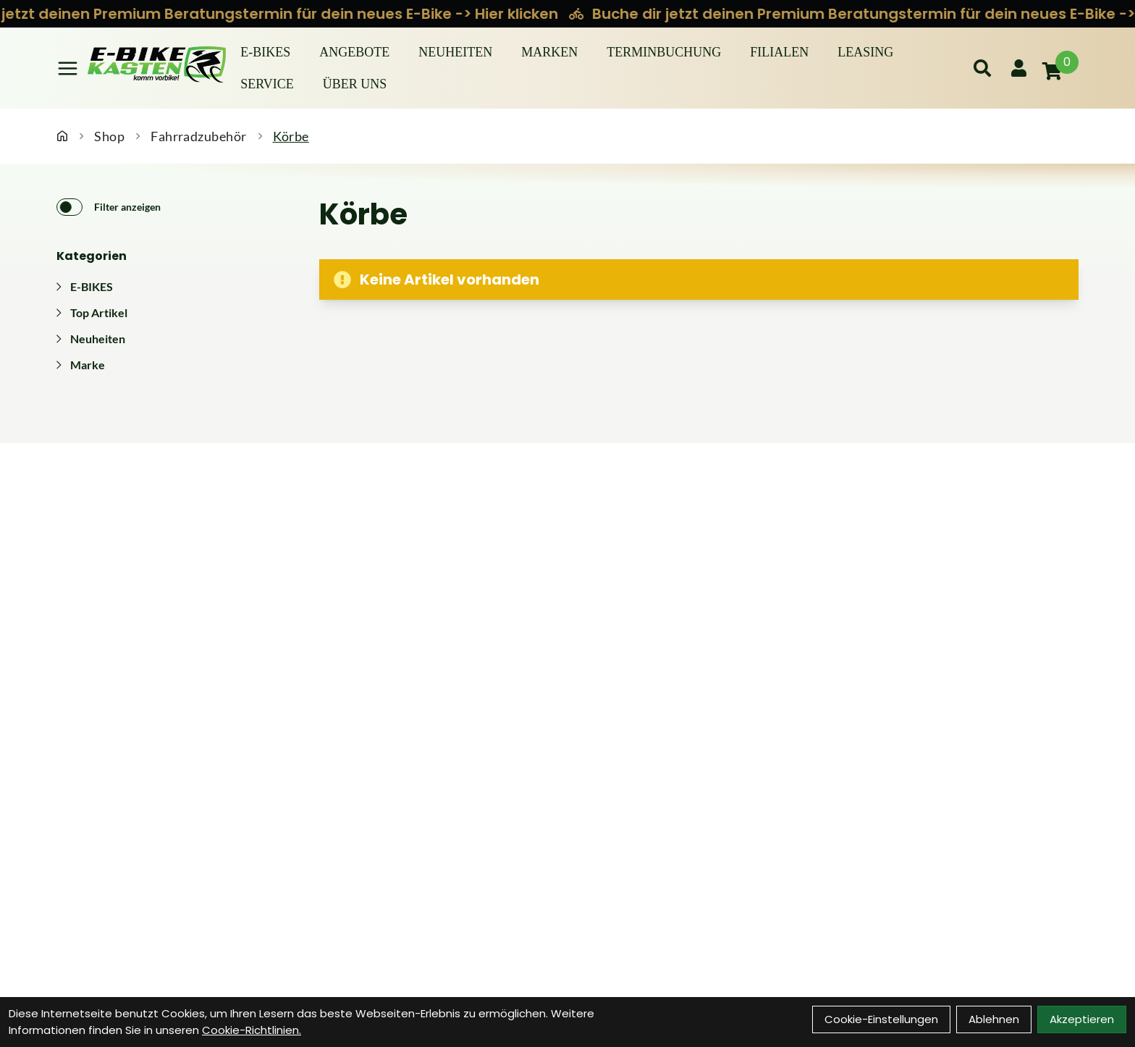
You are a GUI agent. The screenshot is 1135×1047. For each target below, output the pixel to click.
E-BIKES (265, 52)
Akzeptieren (1082, 1019)
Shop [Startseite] (109, 136)
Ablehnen (994, 1019)
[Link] (67, 68)
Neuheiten (455, 52)
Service (267, 84)
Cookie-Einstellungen (881, 1019)
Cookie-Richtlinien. (251, 1030)
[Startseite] (62, 136)
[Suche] (982, 68)
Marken (549, 52)
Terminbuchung (664, 52)
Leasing (865, 52)
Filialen (779, 52)
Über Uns (355, 84)
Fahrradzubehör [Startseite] (198, 136)
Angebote (354, 52)
